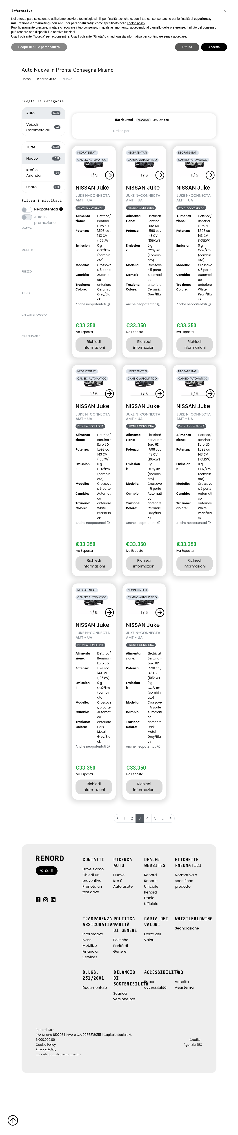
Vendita (182, 981)
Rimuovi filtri (161, 120)
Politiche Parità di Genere (120, 945)
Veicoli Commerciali (43, 127)
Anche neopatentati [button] (93, 304)
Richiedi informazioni (94, 344)
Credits (194, 1040)
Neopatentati (48, 209)
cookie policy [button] (136, 23)
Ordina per (121, 131)
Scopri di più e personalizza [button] (39, 47)
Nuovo (43, 158)
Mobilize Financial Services (90, 951)
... (163, 818)
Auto (43, 113)
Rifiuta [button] (187, 47)
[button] (110, 175)
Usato (43, 187)
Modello (28, 250)
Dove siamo (93, 869)
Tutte (43, 147)
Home (26, 79)
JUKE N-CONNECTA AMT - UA (93, 198)
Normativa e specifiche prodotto (186, 880)
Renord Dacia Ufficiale (151, 898)
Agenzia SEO (193, 1045)
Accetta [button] (214, 47)
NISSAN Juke (92, 187)
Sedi (46, 870)
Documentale (94, 987)
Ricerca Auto (46, 79)
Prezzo (27, 271)
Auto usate (123, 886)
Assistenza (184, 987)
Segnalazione (187, 928)
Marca (27, 228)
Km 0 (117, 880)
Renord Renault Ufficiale (151, 880)
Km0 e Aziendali (43, 172)
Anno (26, 293)
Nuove (119, 875)
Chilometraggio (34, 315)
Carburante (31, 336)
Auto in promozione (45, 216)
